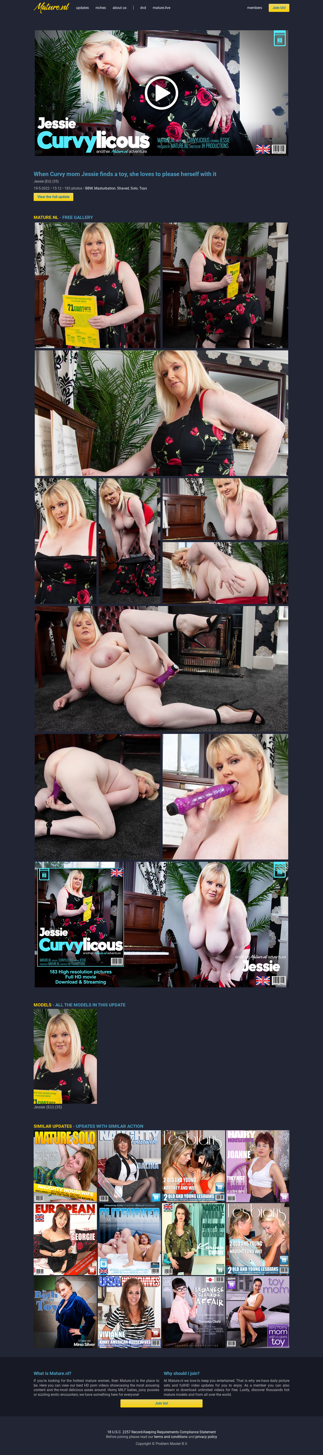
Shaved (123, 188)
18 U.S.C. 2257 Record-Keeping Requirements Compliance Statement (161, 1432)
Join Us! (279, 8)
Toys (143, 188)
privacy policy (206, 1437)
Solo (134, 188)
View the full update (53, 197)
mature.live (161, 8)
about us (120, 8)
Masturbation (105, 188)
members (254, 8)
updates (82, 8)
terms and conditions (171, 1437)
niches (101, 8)
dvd (143, 8)
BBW (89, 188)
